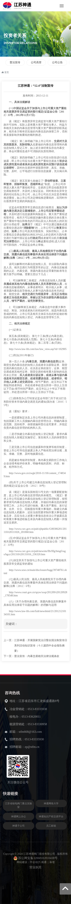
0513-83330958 (37, 724)
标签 (52, 862)
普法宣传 (15, 62)
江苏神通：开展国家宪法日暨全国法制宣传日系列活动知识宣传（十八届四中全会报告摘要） (40, 645)
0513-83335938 (37, 709)
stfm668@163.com (30, 731)
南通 (44, 862)
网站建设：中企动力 (29, 862)
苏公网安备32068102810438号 (38, 858)
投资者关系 (15, 35)
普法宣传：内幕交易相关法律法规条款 (36, 656)
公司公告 (57, 62)
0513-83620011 (31, 716)
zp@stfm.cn (32, 746)
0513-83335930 (34, 739)
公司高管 (36, 62)
